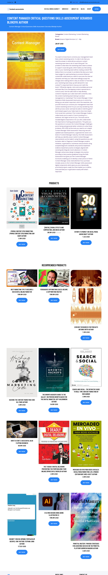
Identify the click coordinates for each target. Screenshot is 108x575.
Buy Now (61, 49)
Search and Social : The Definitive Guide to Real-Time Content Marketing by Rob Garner (86, 391)
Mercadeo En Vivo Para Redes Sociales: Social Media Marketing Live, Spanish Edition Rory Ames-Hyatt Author (86, 472)
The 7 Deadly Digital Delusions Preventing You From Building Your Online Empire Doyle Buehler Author (54, 469)
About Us (74, 9)
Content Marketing (70, 34)
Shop (89, 9)
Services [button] (65, 9)
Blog (83, 9)
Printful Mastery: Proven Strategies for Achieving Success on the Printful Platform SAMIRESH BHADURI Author (86, 546)
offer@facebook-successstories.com (89, 2)
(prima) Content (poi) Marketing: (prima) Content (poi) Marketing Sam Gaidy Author (22, 233)
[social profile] (15, 2)
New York (75, 2)
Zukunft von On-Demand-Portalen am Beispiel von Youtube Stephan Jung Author (22, 541)
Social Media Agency (51, 9)
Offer (96, 9)
